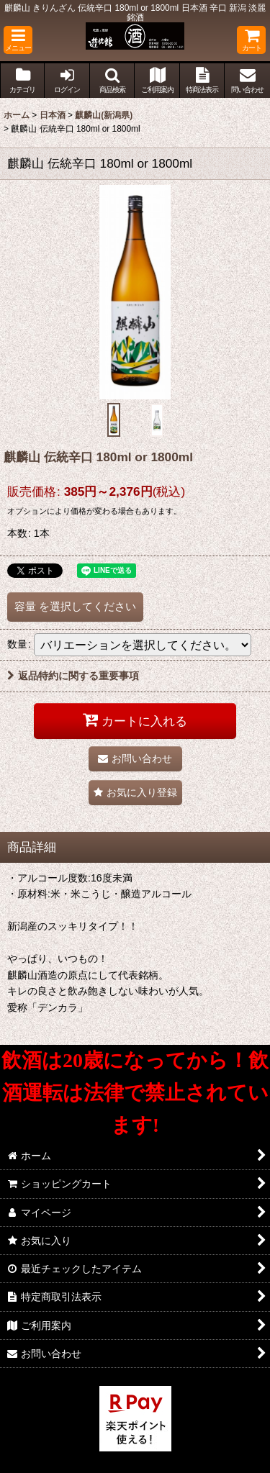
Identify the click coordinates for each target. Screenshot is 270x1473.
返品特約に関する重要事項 (73, 675)
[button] (18, 40)
